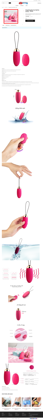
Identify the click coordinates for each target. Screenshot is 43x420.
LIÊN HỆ (18, 418)
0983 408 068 (30, 415)
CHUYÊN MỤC (16, 418)
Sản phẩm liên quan (7, 394)
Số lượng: (26, 18)
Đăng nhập (39, 0)
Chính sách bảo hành (24, 415)
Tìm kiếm (3, 415)
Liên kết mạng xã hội (10, 415)
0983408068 (36, 0)
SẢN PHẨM (13, 418)
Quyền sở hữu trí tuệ (17, 415)
